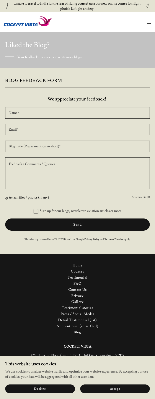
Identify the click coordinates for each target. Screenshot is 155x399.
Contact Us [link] (77, 289)
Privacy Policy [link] (92, 239)
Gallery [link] (77, 302)
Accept (115, 389)
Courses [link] (77, 271)
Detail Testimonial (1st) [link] (77, 320)
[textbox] (77, 113)
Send (77, 224)
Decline (40, 389)
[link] (27, 22)
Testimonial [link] (77, 277)
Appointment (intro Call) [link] (77, 326)
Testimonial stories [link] (77, 308)
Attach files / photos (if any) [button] (29, 197)
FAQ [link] (77, 283)
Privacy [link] (77, 296)
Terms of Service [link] (114, 239)
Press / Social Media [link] (77, 314)
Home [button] (77, 265)
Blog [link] (77, 332)
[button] (149, 22)
